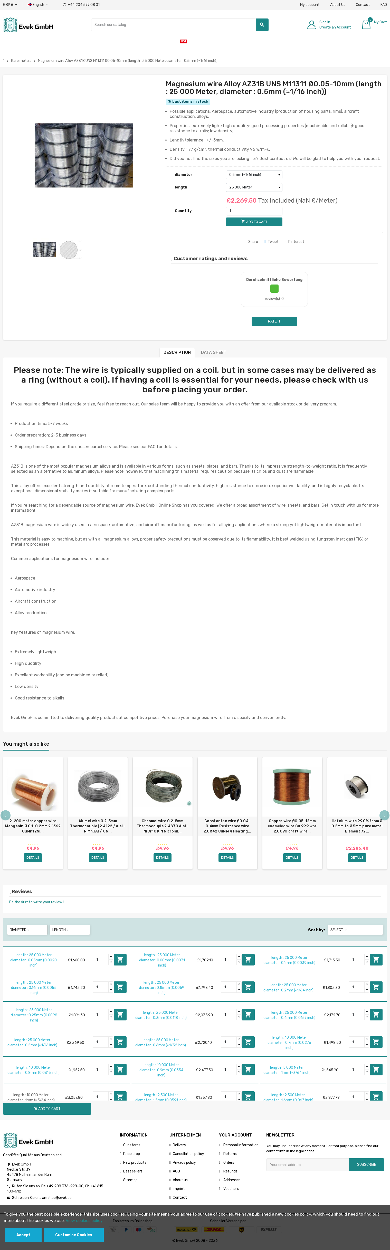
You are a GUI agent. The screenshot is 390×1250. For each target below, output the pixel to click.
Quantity (183, 211)
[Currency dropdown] (10, 4)
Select (339, 931)
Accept (23, 1235)
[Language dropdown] (38, 4)
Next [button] (384, 816)
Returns (230, 1155)
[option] (33, 814)
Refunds (230, 1173)
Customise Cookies (73, 1235)
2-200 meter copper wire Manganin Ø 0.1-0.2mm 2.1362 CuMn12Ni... (33, 826)
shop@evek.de (60, 1199)
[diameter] (254, 175)
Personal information (241, 1146)
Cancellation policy (188, 1155)
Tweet (271, 242)
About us (180, 1181)
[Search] (180, 24)
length (181, 187)
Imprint (179, 1190)
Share (251, 242)
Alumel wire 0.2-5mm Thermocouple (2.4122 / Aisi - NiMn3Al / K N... (98, 826)
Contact (363, 5)
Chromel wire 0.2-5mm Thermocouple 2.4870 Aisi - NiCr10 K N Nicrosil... (163, 826)
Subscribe (366, 1166)
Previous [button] (6, 816)
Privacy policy (184, 1164)
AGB (176, 1173)
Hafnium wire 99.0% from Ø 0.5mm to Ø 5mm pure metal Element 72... (357, 826)
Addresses (232, 1181)
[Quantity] (254, 211)
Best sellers (132, 1173)
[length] (254, 187)
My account (310, 5)
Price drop (131, 1155)
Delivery (179, 1146)
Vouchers (231, 1190)
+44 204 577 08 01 (81, 5)
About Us (337, 5)
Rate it (274, 321)
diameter (183, 175)
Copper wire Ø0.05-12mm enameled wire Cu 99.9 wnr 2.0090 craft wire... (292, 826)
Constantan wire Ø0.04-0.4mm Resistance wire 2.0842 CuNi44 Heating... (227, 826)
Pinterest (294, 242)
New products (134, 1164)
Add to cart (120, 961)
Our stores (131, 1146)
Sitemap (130, 1181)
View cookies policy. (84, 1220)
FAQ (384, 5)
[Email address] (307, 1166)
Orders (228, 1164)
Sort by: (316, 931)
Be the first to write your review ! (36, 904)
